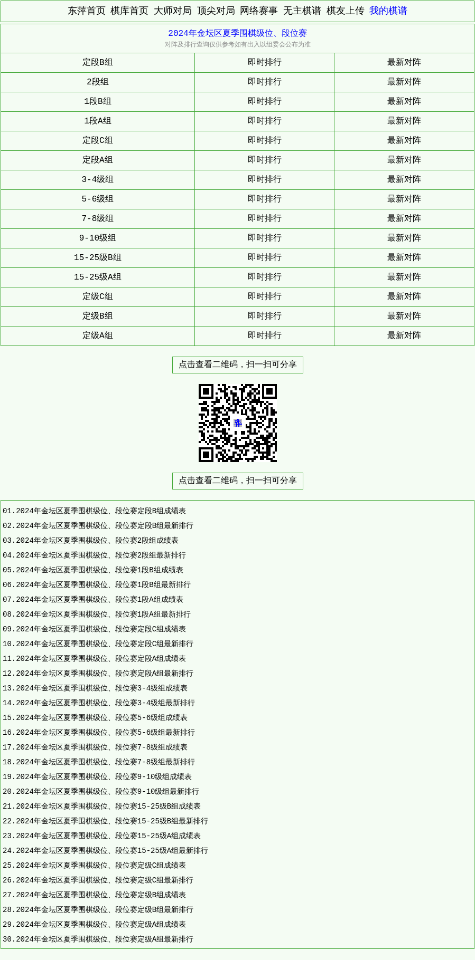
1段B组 (97, 102)
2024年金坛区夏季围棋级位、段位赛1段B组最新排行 (103, 585)
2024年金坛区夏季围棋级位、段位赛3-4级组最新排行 (105, 703)
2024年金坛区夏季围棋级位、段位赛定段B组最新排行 (104, 526)
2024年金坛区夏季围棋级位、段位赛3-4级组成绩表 (102, 688)
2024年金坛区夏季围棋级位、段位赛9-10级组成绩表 (104, 777)
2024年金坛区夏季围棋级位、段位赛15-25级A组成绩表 (108, 836)
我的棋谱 (388, 11)
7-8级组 (98, 219)
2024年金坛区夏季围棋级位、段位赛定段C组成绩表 (101, 629)
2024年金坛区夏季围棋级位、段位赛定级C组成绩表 (101, 865)
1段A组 (97, 121)
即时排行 (265, 63)
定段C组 (97, 141)
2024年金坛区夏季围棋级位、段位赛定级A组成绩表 (101, 924)
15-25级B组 (98, 258)
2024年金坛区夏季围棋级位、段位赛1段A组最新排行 (103, 614)
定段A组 (97, 160)
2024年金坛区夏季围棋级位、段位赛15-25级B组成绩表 (108, 806)
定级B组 (97, 316)
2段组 (98, 82)
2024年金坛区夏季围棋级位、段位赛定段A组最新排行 (104, 673)
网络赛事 (259, 11)
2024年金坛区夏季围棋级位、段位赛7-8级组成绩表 (102, 747)
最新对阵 (404, 63)
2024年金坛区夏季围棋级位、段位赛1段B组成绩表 (99, 570)
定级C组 (97, 297)
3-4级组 (98, 180)
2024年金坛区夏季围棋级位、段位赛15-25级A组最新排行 (112, 851)
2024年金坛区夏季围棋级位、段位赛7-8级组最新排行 (105, 762)
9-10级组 (97, 238)
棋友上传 (346, 11)
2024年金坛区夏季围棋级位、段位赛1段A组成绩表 (99, 599)
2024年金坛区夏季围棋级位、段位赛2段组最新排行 (101, 555)
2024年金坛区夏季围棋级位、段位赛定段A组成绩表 (101, 659)
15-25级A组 (98, 277)
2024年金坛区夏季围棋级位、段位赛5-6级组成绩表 (102, 718)
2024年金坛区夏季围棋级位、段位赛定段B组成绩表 (101, 511)
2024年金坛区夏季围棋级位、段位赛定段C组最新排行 (104, 644)
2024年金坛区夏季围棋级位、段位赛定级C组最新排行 (104, 880)
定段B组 (97, 63)
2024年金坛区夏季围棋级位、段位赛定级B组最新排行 (104, 910)
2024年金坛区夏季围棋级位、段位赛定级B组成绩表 (101, 895)
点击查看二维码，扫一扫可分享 (238, 365)
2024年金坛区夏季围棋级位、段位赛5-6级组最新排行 (105, 732)
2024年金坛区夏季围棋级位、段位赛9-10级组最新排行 (107, 791)
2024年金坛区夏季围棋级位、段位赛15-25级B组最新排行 (112, 821)
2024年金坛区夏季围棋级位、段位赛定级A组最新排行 (104, 939)
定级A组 (97, 336)
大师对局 (173, 11)
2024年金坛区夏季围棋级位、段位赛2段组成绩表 (97, 540)
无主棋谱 (302, 11)
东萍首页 (87, 11)
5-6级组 (98, 199)
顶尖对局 (216, 11)
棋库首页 (129, 11)
